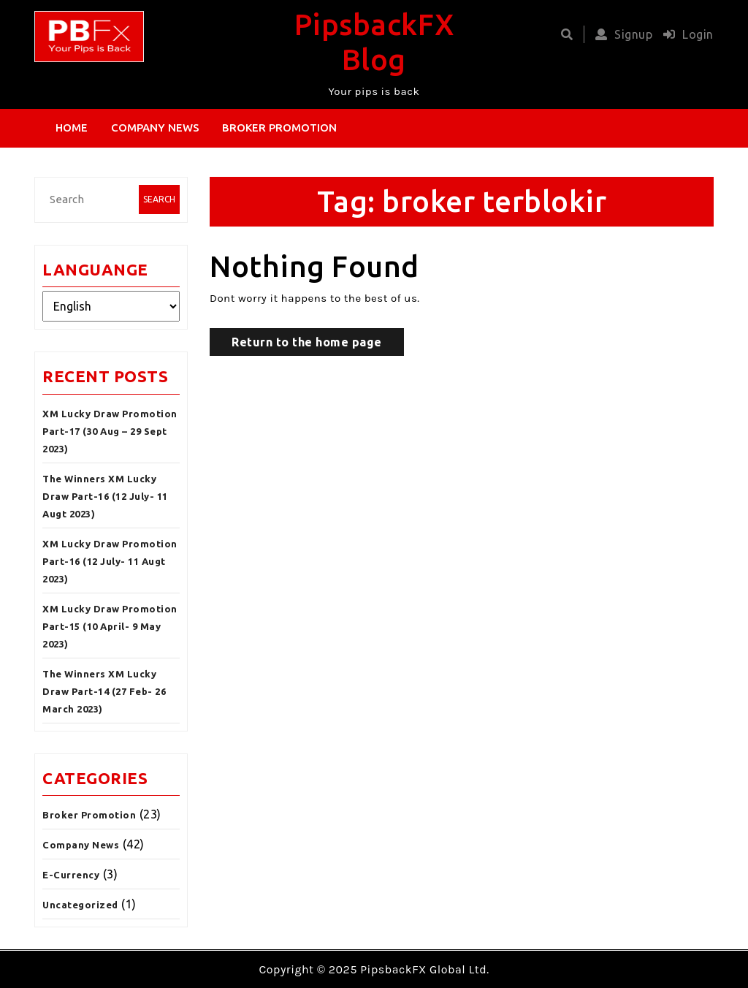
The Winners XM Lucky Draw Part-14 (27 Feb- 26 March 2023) (104, 691)
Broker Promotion (279, 127)
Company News (155, 127)
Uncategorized (80, 905)
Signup (620, 34)
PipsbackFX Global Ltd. (424, 969)
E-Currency (70, 875)
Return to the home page (307, 342)
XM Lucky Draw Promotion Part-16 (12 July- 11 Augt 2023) (110, 561)
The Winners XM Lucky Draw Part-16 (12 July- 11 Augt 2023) (105, 496)
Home (72, 127)
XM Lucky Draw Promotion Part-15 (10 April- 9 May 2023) (110, 626)
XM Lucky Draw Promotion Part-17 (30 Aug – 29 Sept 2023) (110, 431)
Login (685, 34)
